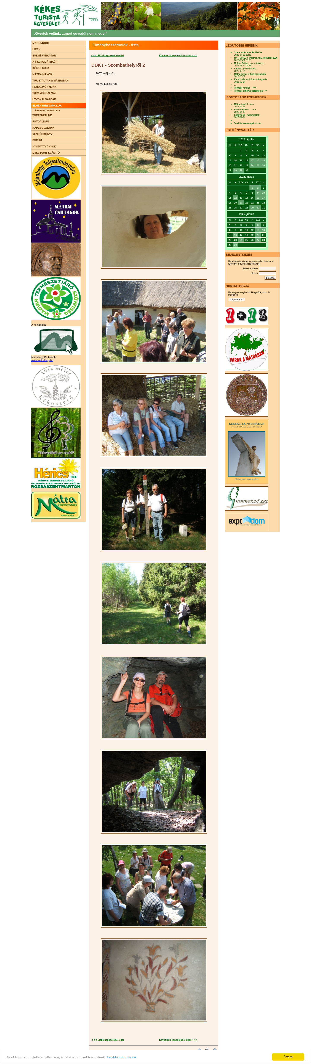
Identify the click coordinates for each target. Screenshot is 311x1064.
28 (235, 170)
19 (263, 160)
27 (258, 240)
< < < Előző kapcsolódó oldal (107, 55)
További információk (121, 1057)
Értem (288, 1057)
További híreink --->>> (245, 88)
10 (263, 192)
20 (241, 202)
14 (263, 230)
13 (258, 230)
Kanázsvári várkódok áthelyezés (250, 79)
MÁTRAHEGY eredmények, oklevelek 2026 (256, 58)
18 (258, 160)
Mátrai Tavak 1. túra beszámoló (250, 74)
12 (235, 197)
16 (258, 197)
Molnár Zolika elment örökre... (249, 63)
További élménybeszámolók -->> (250, 91)
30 (258, 207)
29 (241, 170)
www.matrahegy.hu (42, 360)
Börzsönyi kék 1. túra (245, 109)
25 (258, 165)
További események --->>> (247, 123)
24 (252, 165)
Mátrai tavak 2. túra (244, 104)
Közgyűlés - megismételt (246, 115)
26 (263, 165)
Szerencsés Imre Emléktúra (248, 52)
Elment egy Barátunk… (246, 68)
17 (252, 160)
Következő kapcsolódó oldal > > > (178, 55)
